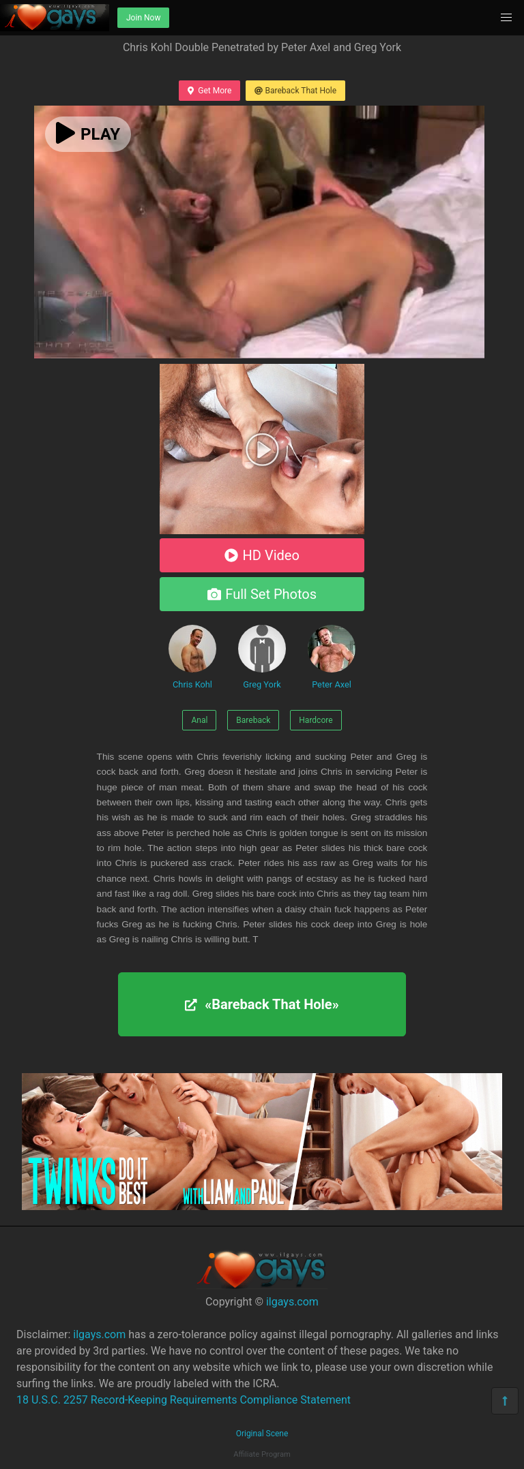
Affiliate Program (262, 1454)
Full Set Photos (262, 594)
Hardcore (315, 720)
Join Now (143, 17)
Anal (199, 720)
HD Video (262, 555)
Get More (209, 90)
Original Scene (262, 1433)
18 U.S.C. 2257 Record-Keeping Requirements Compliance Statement (183, 1399)
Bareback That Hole (295, 90)
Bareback (253, 720)
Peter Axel (331, 657)
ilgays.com (292, 1301)
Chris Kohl (192, 657)
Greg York (262, 657)
